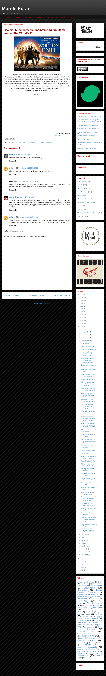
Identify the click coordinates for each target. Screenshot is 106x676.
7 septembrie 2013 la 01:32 (30, 155)
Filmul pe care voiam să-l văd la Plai (88, 465)
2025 (82, 294)
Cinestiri (80, 185)
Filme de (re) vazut (94, 603)
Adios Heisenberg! (87, 343)
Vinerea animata (87, 636)
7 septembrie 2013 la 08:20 (28, 168)
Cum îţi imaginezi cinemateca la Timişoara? (87, 406)
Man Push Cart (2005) (88, 346)
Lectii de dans (87, 616)
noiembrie (85, 335)
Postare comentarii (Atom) (42, 303)
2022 (82, 303)
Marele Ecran (16, 8)
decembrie (85, 332)
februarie (85, 552)
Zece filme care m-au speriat (86, 148)
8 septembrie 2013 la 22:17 (28, 217)
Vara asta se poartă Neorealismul (87, 493)
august (84, 534)
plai (101, 649)
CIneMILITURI (97, 584)
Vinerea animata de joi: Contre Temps (88, 457)
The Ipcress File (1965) (89, 349)
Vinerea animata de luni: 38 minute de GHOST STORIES (88, 425)
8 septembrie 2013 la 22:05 (25, 197)
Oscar (84, 623)
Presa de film (83, 625)
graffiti (79, 649)
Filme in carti (87, 605)
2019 (82, 312)
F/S (96, 598)
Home (8, 17)
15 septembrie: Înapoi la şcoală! (88, 431)
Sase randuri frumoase (89, 628)
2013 (82, 329)
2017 (82, 318)
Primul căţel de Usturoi (88, 450)
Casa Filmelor (96, 586)
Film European (16, 142)
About (18, 17)
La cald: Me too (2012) (88, 379)
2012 (82, 558)
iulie (83, 537)
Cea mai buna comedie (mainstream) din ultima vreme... (89, 498)
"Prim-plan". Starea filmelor (87, 469)
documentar (92, 647)
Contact (39, 17)
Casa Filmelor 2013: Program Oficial (87, 504)
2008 (82, 570)
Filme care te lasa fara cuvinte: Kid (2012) (88, 389)
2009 (82, 567)
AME (64, 17)
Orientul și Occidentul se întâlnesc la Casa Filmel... (88, 441)
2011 (82, 561)
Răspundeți (13, 161)
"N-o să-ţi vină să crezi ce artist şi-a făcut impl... (88, 519)
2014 (82, 326)
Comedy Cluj (82, 594)
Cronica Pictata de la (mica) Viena (88, 596)
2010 (82, 564)
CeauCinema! (82, 181)
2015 (82, 323)
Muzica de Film (84, 620)
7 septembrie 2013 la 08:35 (29, 181)
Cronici (28, 17)
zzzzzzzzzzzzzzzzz (87, 414)
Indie (88, 614)
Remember (90, 627)
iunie (83, 540)
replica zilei (93, 653)
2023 (82, 300)
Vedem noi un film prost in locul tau (89, 634)
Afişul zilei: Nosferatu (88, 411)
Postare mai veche (62, 295)
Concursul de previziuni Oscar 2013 (89, 128)
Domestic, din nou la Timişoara (88, 474)
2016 (82, 321)
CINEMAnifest (52, 17)
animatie (90, 640)
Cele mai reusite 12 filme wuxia (87, 125)
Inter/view (80, 195)
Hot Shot (88, 612)
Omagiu (99, 620)
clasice (92, 643)
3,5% (72, 17)
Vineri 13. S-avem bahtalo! (87, 447)
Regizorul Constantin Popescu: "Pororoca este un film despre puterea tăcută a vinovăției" (87, 134)
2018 (82, 315)
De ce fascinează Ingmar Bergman (87, 530)
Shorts (79, 209)
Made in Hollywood (83, 199)
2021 (82, 306)
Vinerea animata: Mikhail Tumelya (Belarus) (87, 395)
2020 (82, 309)
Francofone (97, 608)
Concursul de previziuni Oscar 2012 (89, 116)
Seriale (79, 206)
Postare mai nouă (11, 295)
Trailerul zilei (85, 631)
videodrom (49, 142)
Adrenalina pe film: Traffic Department (88, 400)
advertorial (92, 638)
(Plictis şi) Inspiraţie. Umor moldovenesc (88, 375)
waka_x (12, 168)
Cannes (84, 586)
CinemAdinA (82, 590)
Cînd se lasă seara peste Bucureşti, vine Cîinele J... (89, 383)
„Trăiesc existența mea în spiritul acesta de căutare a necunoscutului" (89, 120)
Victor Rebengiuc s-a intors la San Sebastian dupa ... (88, 360)
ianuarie (84, 555)
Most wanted (92, 618)
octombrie (85, 338)
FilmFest (82, 600)
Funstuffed (86, 610)
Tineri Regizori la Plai (88, 461)
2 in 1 (100, 582)
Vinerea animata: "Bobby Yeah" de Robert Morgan (87, 353)
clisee (100, 643)
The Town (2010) (83, 139)
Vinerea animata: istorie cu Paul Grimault (89, 509)
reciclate (79, 653)
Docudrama (82, 598)
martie (84, 549)
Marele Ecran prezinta (84, 202)
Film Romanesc (82, 192)
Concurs (94, 594)
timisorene (82, 655)
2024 (82, 297)
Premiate (95, 623)
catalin (11, 197)
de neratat (86, 645)
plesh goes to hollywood (90, 651)
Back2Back (84, 584)
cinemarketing (82, 643)
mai (83, 543)
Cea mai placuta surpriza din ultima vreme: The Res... (88, 418)
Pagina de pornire (36, 295)
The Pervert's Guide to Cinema (33, 142)
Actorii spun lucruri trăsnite (87, 514)
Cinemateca (94, 592)
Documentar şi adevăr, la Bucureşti (88, 366)
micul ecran (90, 649)
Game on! (84, 453)
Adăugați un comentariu (13, 231)
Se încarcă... (81, 160)
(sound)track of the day (85, 582)
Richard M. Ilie (14, 155)
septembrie (85, 341)
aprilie (84, 546)
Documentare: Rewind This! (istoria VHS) (88, 479)
